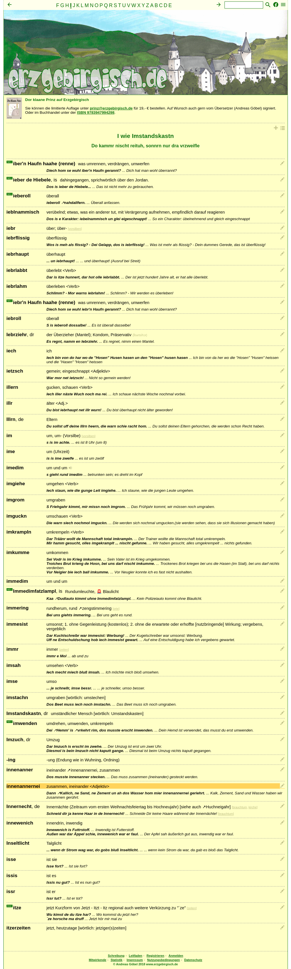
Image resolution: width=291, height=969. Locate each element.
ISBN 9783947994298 (96, 112)
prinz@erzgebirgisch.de (111, 108)
